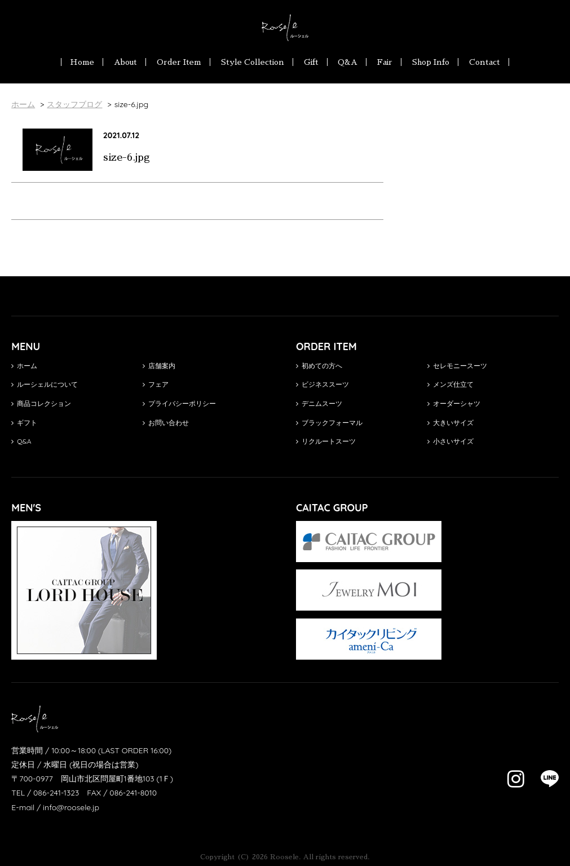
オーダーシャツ (453, 403)
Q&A (347, 62)
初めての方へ (319, 365)
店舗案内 (159, 365)
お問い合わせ (166, 422)
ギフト (24, 422)
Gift (311, 62)
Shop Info (430, 62)
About (125, 62)
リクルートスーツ (326, 441)
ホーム (24, 365)
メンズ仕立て (450, 384)
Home (82, 62)
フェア (156, 384)
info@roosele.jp (71, 807)
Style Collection (252, 62)
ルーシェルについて (44, 384)
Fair (384, 62)
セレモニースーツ (457, 365)
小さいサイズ (450, 441)
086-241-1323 (56, 793)
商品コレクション (41, 403)
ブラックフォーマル (329, 422)
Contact (484, 62)
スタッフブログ (74, 104)
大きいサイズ (450, 422)
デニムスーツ (319, 403)
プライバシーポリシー (179, 403)
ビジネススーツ (322, 384)
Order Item (179, 62)
